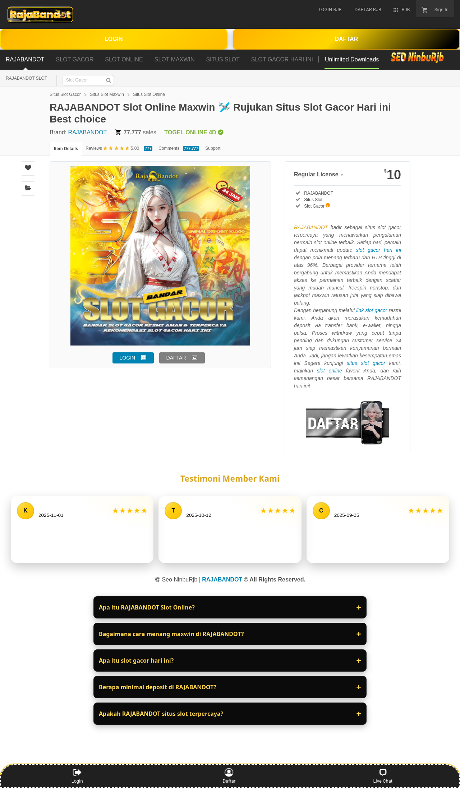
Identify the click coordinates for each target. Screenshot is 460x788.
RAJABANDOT (87, 132)
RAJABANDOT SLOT (26, 78)
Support (212, 148)
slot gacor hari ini (378, 250)
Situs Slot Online (149, 94)
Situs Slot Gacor (65, 94)
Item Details (66, 148)
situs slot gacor (366, 363)
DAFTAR (346, 39)
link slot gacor (371, 310)
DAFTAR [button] (176, 358)
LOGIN (114, 39)
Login (77, 776)
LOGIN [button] (127, 358)
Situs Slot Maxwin (107, 94)
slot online (329, 371)
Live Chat (382, 776)
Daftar (230, 776)
